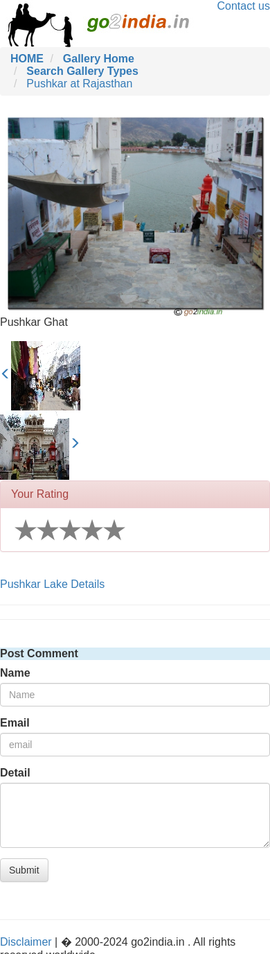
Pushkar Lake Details (52, 584)
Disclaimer (26, 942)
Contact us (243, 6)
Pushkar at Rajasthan (79, 83)
